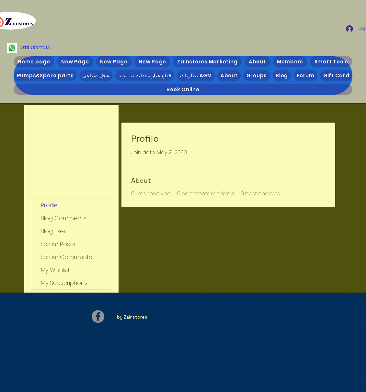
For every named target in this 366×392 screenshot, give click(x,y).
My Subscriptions (64, 283)
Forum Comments (66, 257)
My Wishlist (55, 270)
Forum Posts (58, 244)
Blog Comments (63, 218)
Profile (49, 205)
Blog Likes (54, 231)
